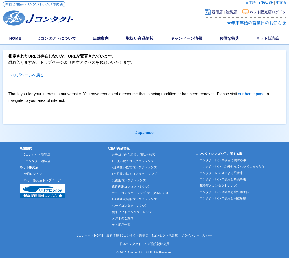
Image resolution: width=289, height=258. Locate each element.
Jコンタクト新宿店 (37, 154)
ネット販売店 (268, 38)
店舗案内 (101, 38)
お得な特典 (229, 38)
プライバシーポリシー (196, 235)
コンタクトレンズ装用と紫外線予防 (224, 192)
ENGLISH (266, 3)
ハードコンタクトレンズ (129, 205)
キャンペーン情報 (186, 38)
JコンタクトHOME (90, 235)
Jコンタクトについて (57, 38)
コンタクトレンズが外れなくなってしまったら (232, 166)
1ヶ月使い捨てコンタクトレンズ (134, 173)
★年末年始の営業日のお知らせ (256, 22)
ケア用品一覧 (121, 224)
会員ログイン (33, 173)
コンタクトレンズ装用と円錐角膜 (223, 198)
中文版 (281, 3)
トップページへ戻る (26, 75)
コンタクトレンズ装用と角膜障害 (223, 179)
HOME (15, 38)
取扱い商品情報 (140, 38)
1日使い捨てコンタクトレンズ (133, 161)
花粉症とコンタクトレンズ (218, 185)
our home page (251, 94)
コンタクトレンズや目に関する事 (223, 160)
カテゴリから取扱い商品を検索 (133, 154)
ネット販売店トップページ (42, 180)
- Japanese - (144, 132)
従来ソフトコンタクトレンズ (132, 212)
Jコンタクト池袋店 (37, 161)
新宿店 (217, 12)
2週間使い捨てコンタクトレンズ (134, 167)
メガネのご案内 (122, 218)
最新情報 (112, 235)
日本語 (251, 3)
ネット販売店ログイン (267, 12)
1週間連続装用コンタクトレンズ (134, 199)
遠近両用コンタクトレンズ (130, 186)
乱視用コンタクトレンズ (129, 180)
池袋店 (231, 12)
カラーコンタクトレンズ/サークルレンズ (140, 193)
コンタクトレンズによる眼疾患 (221, 173)
